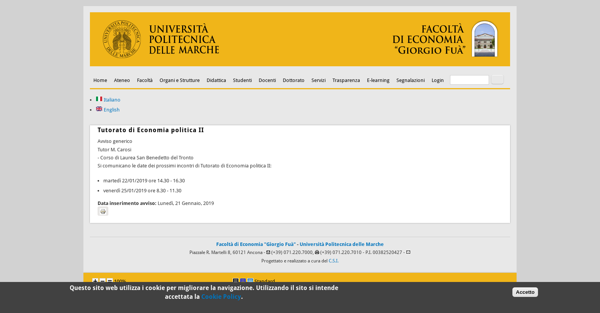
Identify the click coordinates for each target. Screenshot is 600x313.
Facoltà (145, 80)
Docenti (267, 80)
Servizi (318, 80)
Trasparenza (346, 80)
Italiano (108, 100)
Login (438, 80)
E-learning (378, 80)
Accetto (525, 293)
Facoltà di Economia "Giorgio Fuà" (256, 244)
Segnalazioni (410, 80)
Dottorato (294, 80)
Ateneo (122, 80)
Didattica (216, 80)
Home (100, 80)
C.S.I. (334, 261)
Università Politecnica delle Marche (342, 244)
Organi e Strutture (180, 80)
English (108, 110)
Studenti (242, 80)
